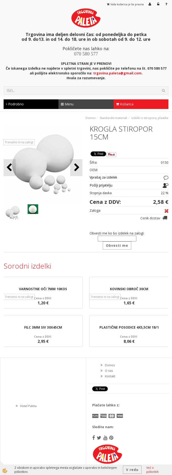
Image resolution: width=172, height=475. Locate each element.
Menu (67, 104)
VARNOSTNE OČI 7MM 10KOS (43, 289)
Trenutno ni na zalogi (19, 142)
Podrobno (15, 104)
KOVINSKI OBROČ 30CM (129, 289)
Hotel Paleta (28, 406)
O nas (109, 371)
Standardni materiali (113, 118)
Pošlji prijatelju (101, 185)
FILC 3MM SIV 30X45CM (43, 327)
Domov (91, 118)
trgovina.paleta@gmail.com (117, 73)
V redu (132, 469)
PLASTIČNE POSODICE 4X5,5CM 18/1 (129, 327)
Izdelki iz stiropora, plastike (149, 118)
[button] (76, 167)
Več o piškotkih (152, 470)
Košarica (124, 104)
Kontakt (110, 376)
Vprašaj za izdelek (103, 177)
